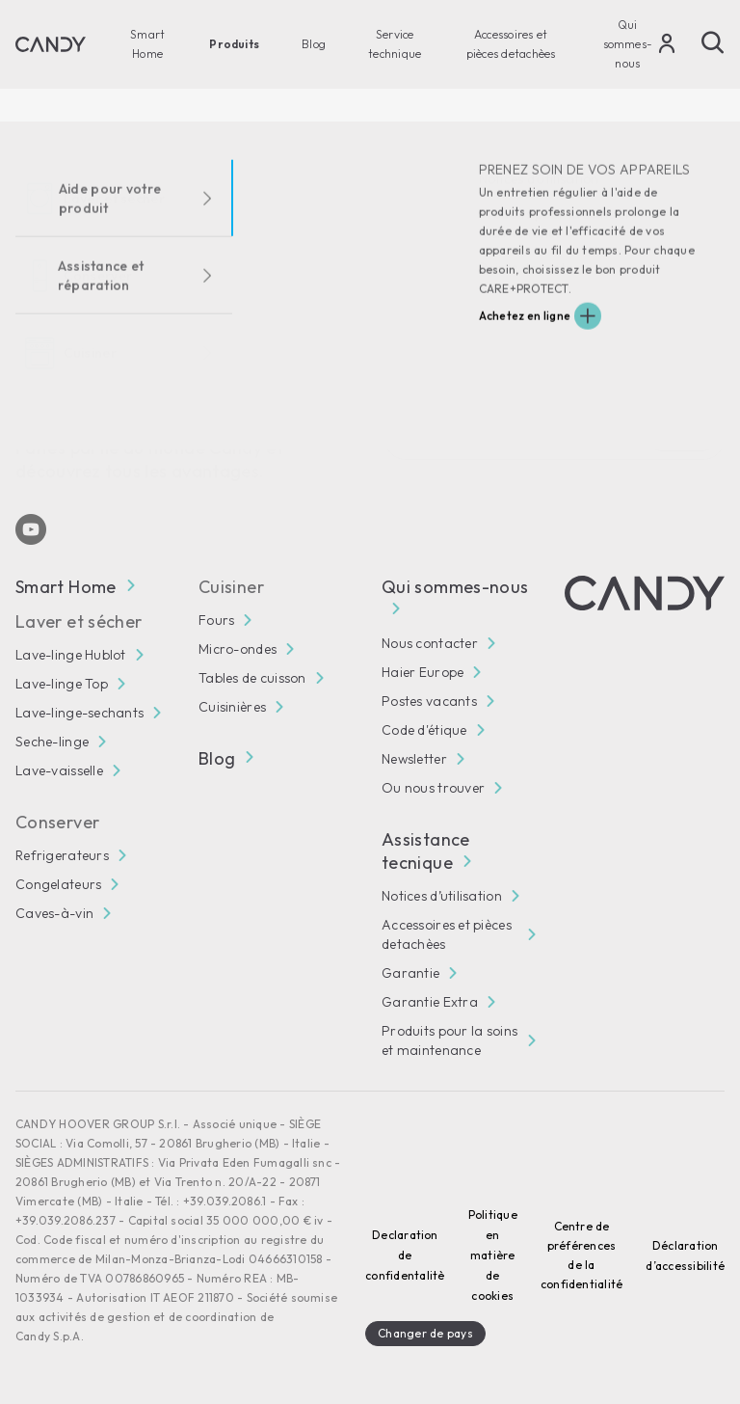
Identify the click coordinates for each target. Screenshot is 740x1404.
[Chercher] (713, 42)
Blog (314, 44)
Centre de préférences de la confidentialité (582, 1255)
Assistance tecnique (426, 851)
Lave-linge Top (61, 683)
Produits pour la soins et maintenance (449, 1040)
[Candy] (50, 44)
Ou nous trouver (433, 787)
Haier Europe (422, 672)
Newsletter (414, 759)
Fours (216, 620)
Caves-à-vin (54, 913)
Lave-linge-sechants (79, 712)
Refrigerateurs (62, 855)
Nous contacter (430, 643)
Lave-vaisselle (59, 770)
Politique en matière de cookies (492, 1255)
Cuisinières (232, 707)
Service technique (394, 44)
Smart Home (147, 44)
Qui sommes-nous (628, 43)
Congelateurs (58, 884)
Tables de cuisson (252, 678)
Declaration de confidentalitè (404, 1255)
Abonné (682, 438)
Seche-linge (52, 741)
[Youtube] (30, 529)
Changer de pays (425, 1333)
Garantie (410, 973)
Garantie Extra (430, 1002)
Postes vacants (429, 701)
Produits (234, 44)
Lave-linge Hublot (70, 654)
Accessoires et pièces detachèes (511, 44)
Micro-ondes (237, 649)
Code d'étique (424, 730)
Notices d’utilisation (442, 895)
